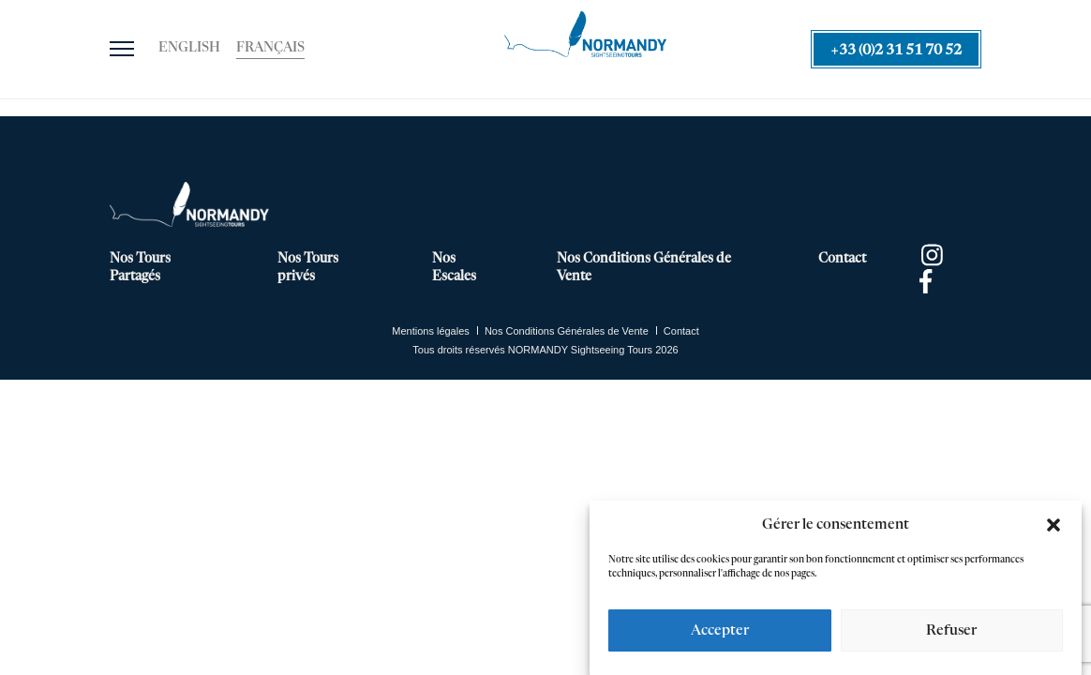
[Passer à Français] (270, 49)
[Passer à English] (189, 49)
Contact (842, 258)
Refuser (951, 630)
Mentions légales (431, 331)
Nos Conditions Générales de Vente (644, 268)
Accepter (720, 630)
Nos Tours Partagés (140, 268)
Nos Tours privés (307, 268)
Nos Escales (454, 268)
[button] (1053, 525)
